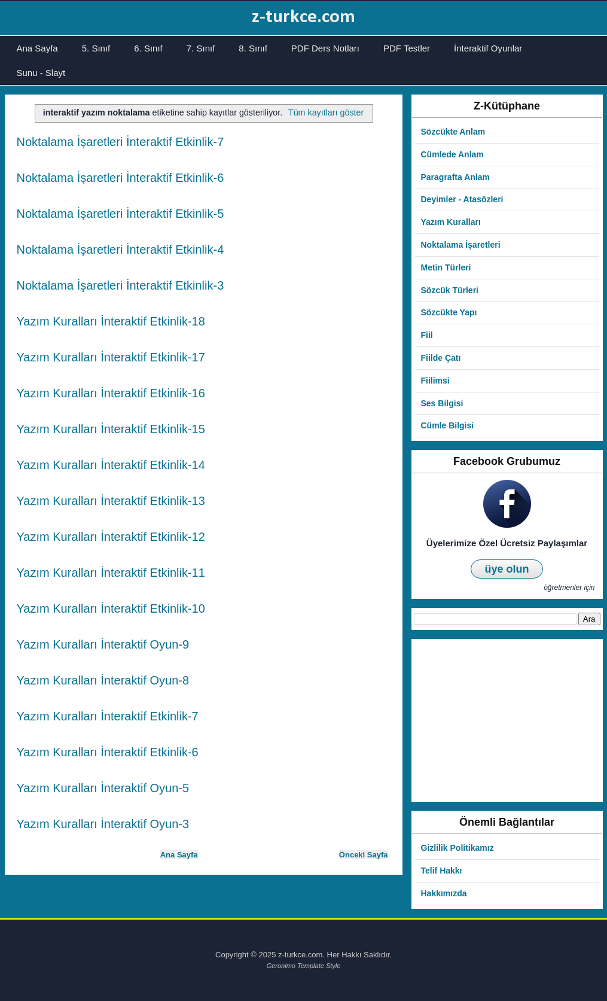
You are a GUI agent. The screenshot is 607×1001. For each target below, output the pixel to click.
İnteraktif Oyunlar (488, 48)
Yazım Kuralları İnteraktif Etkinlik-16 (111, 393)
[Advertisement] (506, 720)
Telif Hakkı (441, 870)
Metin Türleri (446, 267)
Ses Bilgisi (442, 403)
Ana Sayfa (37, 48)
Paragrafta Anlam (455, 177)
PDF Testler (406, 48)
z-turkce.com (303, 17)
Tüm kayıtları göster (326, 112)
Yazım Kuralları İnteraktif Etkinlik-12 (111, 536)
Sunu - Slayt (41, 73)
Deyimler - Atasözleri (462, 199)
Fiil (427, 335)
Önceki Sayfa (363, 854)
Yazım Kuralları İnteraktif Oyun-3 (103, 823)
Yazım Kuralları (451, 222)
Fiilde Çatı (441, 358)
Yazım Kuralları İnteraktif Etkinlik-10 (111, 608)
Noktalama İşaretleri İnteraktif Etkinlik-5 (120, 213)
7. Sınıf (201, 48)
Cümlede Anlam (452, 154)
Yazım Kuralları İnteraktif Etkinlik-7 (108, 716)
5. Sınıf (96, 48)
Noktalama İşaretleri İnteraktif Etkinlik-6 (120, 177)
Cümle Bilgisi (447, 425)
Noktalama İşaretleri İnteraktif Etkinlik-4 (120, 249)
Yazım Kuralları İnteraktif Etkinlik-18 (111, 321)
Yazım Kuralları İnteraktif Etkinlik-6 (108, 752)
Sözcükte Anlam (453, 131)
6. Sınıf (148, 48)
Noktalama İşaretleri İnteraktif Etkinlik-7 (120, 141)
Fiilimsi (435, 380)
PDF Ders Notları (325, 48)
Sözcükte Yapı (449, 312)
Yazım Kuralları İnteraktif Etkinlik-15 (111, 429)
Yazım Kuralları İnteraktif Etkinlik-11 (111, 572)
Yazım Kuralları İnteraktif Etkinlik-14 (111, 464)
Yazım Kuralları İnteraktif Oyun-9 (103, 644)
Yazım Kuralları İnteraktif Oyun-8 (103, 680)
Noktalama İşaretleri (461, 245)
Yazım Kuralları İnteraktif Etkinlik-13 (111, 500)
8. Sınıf (253, 48)
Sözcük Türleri (449, 290)
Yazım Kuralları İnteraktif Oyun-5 (103, 788)
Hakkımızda (444, 893)
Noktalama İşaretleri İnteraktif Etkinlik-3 (120, 285)
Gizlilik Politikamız (457, 848)
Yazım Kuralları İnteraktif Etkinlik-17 (111, 357)
